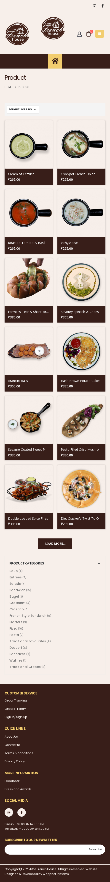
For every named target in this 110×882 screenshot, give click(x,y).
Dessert (15, 647)
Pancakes (17, 654)
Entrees (15, 577)
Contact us (13, 745)
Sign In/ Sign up (16, 717)
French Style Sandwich (27, 615)
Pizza (13, 628)
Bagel (14, 596)
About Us (11, 736)
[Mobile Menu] (99, 34)
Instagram (9, 812)
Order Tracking (16, 700)
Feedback (12, 781)
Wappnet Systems (56, 874)
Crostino (16, 609)
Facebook (21, 812)
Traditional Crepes (25, 667)
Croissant (17, 603)
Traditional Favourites (27, 641)
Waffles (15, 660)
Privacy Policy (15, 761)
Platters (15, 622)
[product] (29, 144)
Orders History (15, 709)
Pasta (14, 635)
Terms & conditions (19, 753)
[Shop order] (23, 109)
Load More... (55, 544)
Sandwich (17, 590)
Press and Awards (18, 789)
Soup (13, 571)
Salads (15, 583)
